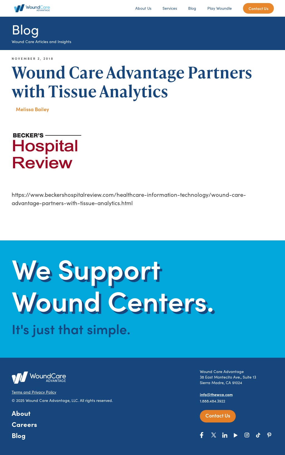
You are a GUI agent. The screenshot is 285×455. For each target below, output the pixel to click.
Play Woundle (219, 8)
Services (170, 8)
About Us (143, 8)
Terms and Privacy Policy (34, 392)
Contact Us (258, 8)
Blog (192, 8)
